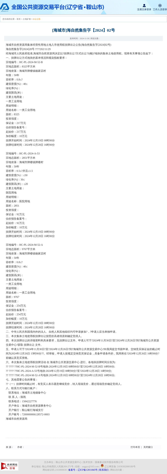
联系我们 (104, 470)
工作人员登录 (160, 9)
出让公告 (36, 19)
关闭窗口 (148, 447)
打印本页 (135, 447)
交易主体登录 (144, 9)
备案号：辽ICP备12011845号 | (83, 470)
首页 (19, 19)
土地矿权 (27, 19)
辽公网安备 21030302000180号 (118, 466)
